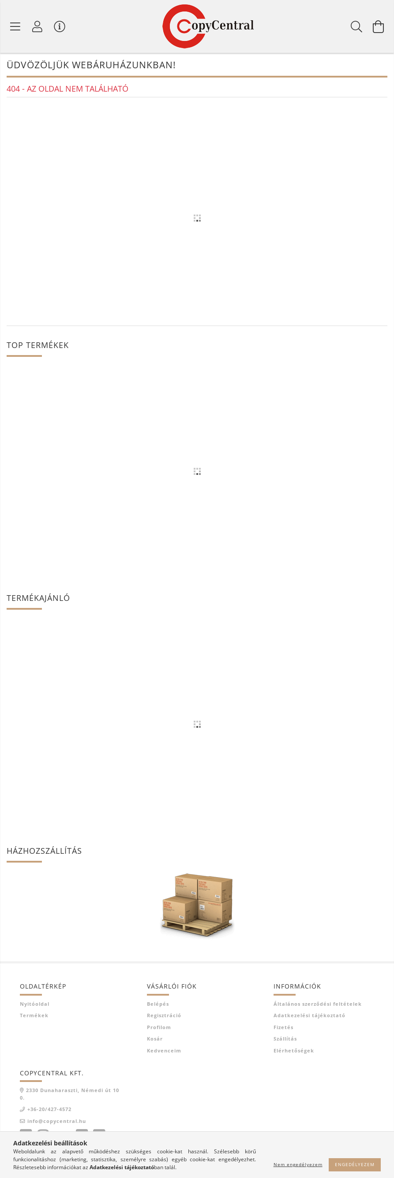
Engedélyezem (355, 1164)
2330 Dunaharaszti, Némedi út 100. (69, 1094)
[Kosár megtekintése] (378, 26)
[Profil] (37, 26)
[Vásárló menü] (59, 26)
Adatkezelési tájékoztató (309, 1015)
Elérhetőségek (294, 1050)
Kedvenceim (164, 1050)
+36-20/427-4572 (49, 1109)
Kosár (155, 1038)
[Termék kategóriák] (15, 26)
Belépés (158, 1003)
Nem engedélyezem (298, 1164)
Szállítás (285, 1038)
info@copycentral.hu (56, 1121)
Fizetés (283, 1027)
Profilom (159, 1027)
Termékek (34, 1015)
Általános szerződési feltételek (318, 1003)
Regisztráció (164, 1015)
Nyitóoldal (34, 1003)
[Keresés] (356, 26)
